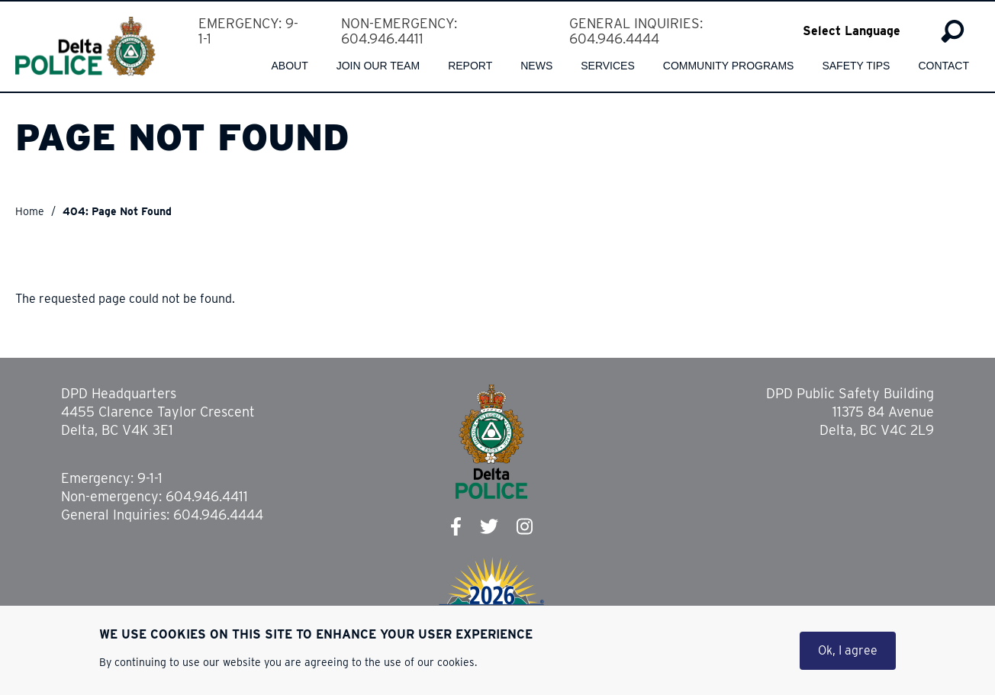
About (289, 66)
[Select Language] (862, 31)
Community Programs (728, 66)
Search (952, 31)
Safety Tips (856, 66)
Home (29, 211)
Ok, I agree (847, 650)
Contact (943, 66)
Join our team (378, 66)
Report (470, 66)
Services (608, 66)
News (536, 66)
